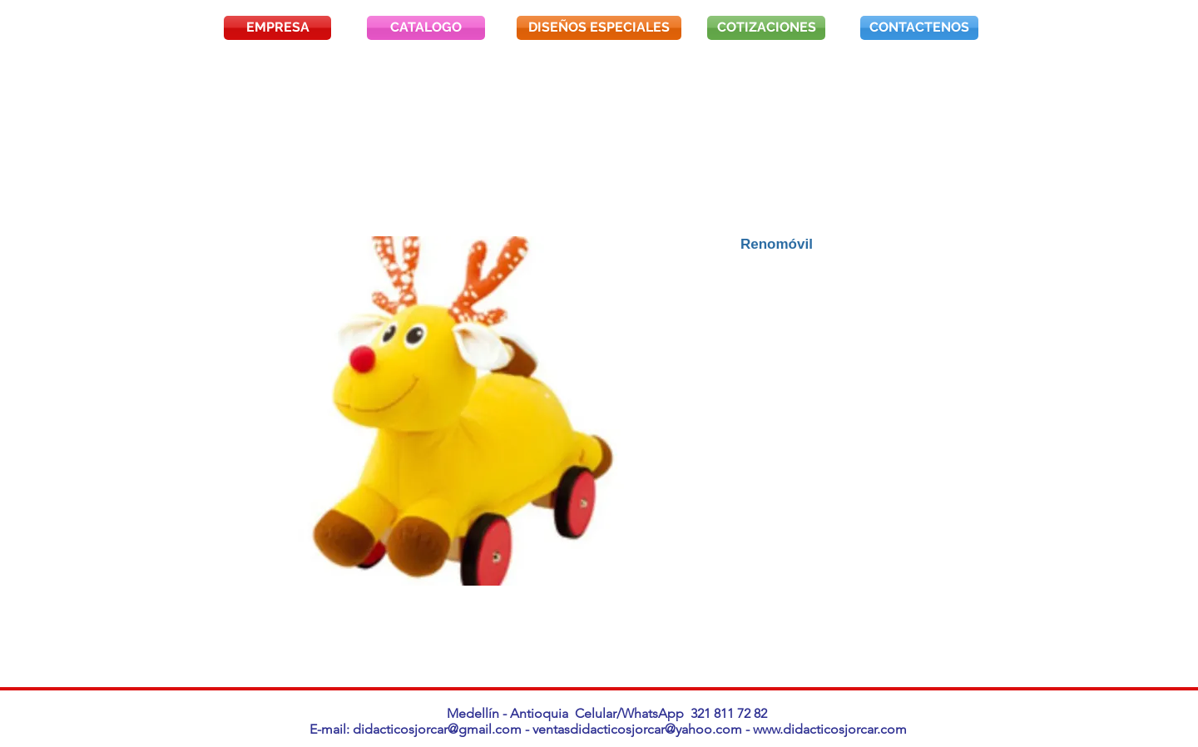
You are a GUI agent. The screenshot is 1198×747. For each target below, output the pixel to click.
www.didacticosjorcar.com (830, 729)
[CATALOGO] (426, 28)
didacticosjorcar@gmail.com (437, 729)
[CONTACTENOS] (919, 28)
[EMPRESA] (277, 28)
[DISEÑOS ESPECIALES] (599, 28)
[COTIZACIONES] (766, 28)
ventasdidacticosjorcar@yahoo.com (637, 729)
